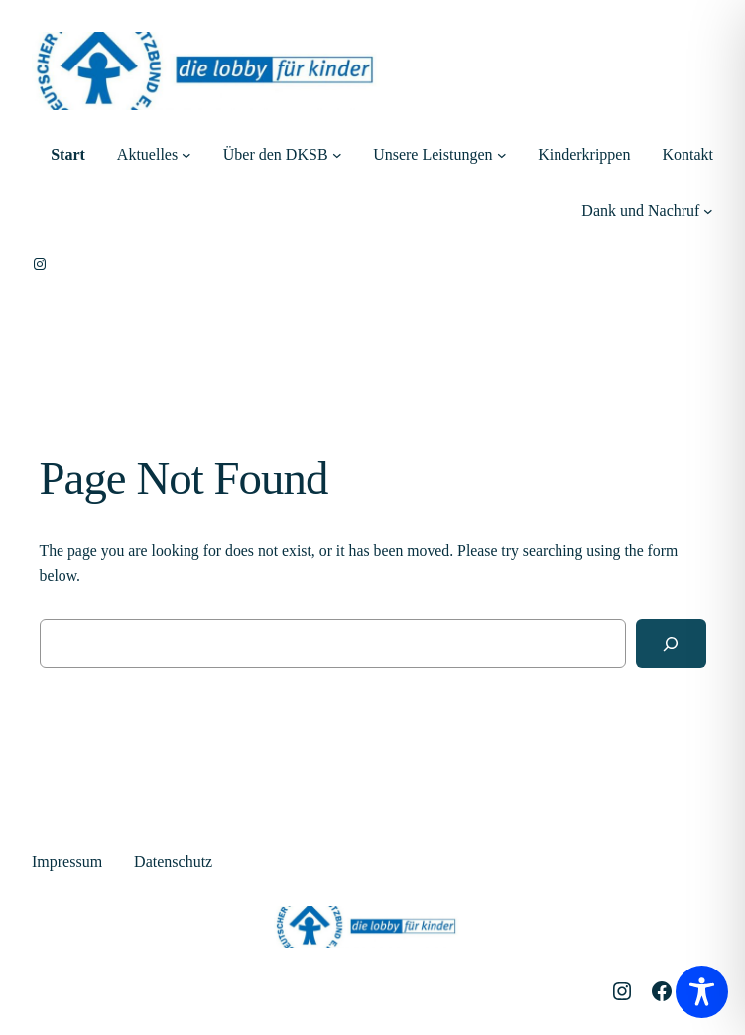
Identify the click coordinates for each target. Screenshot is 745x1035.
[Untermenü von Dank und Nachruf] (708, 211)
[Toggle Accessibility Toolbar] (702, 992)
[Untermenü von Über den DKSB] (337, 155)
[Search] (670, 643)
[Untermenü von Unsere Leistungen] (502, 155)
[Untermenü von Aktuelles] (186, 155)
